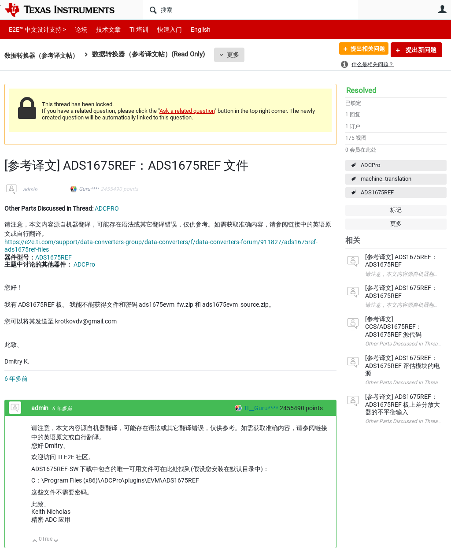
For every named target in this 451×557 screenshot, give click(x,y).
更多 (238, 54)
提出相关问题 (364, 49)
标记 (396, 210)
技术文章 (102, 29)
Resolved (361, 90)
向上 (35, 541)
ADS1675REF (377, 192)
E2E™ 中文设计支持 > (35, 29)
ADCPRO (107, 208)
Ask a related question (186, 111)
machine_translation (386, 178)
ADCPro (370, 165)
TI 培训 (131, 29)
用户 (442, 9)
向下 (56, 541)
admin (30, 189)
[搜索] (250, 9)
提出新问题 (420, 49)
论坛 (76, 29)
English (190, 29)
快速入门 (160, 29)
